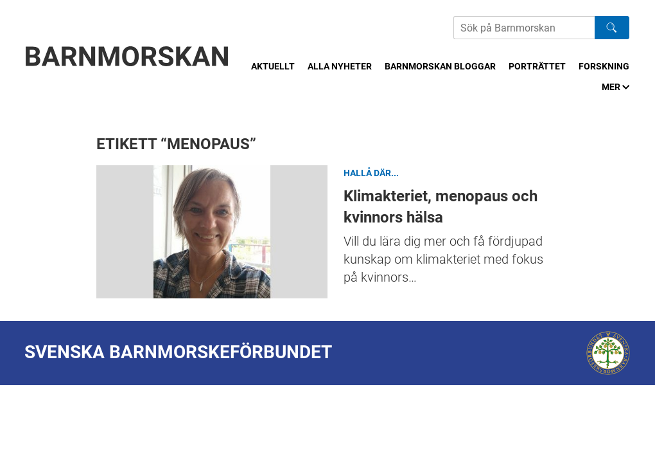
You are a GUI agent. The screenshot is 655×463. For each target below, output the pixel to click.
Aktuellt (273, 66)
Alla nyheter (340, 66)
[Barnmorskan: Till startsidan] (127, 56)
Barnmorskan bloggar (440, 66)
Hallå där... (371, 173)
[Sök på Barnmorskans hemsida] (524, 27)
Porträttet (537, 66)
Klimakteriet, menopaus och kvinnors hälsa (212, 232)
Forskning (604, 66)
